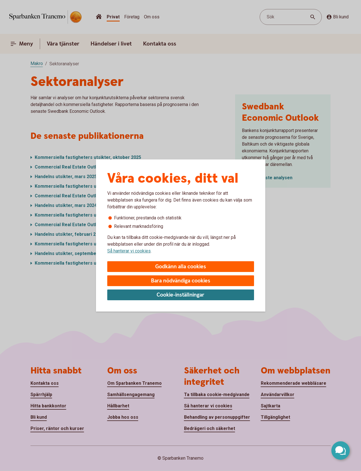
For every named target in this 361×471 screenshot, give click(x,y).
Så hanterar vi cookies (129, 251)
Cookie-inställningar (180, 295)
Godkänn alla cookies (180, 266)
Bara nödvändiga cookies (180, 280)
